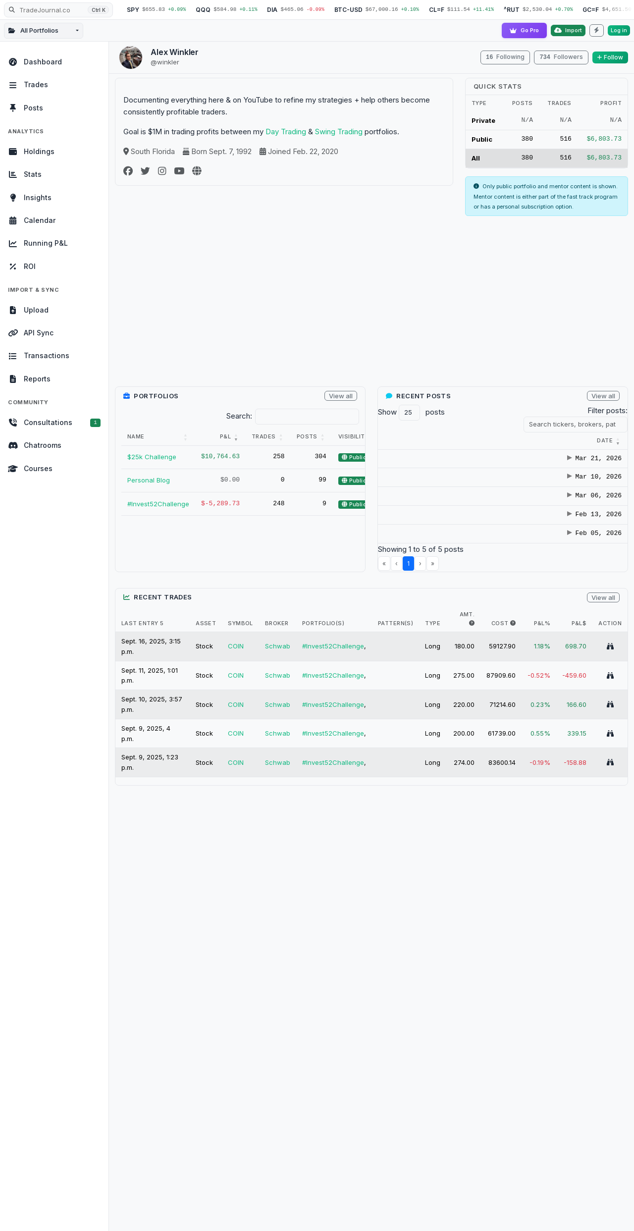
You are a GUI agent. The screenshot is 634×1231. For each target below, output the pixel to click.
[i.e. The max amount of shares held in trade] (472, 787)
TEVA (593, 563)
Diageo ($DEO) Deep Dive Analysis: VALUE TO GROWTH (530, 518)
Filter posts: (607, 410)
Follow (610, 57)
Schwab (277, 811)
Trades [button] (264, 436)
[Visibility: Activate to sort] (357, 436)
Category (442, 440)
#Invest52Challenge (158, 504)
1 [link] (408, 728)
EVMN (594, 657)
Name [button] (136, 436)
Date (398, 440)
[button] (398, 440)
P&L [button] (225, 436)
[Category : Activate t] (456, 440)
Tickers (595, 440)
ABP (591, 637)
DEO (592, 519)
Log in (619, 30)
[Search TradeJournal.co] (58, 9)
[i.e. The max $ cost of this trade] (513, 787)
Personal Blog (148, 480)
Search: (239, 416)
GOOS (594, 678)
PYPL (592, 698)
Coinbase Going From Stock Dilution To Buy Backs (532, 607)
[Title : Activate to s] (534, 440)
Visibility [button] (353, 436)
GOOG (595, 667)
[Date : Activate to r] (399, 440)
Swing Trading (339, 131)
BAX (592, 474)
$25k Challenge (151, 457)
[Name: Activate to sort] (158, 436)
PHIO (592, 688)
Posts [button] (307, 436)
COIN (593, 647)
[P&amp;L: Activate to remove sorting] (220, 436)
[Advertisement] (371, 305)
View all (341, 396)
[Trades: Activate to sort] (268, 436)
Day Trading (285, 131)
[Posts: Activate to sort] (311, 436)
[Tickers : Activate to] (602, 440)
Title (506, 440)
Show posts (411, 413)
